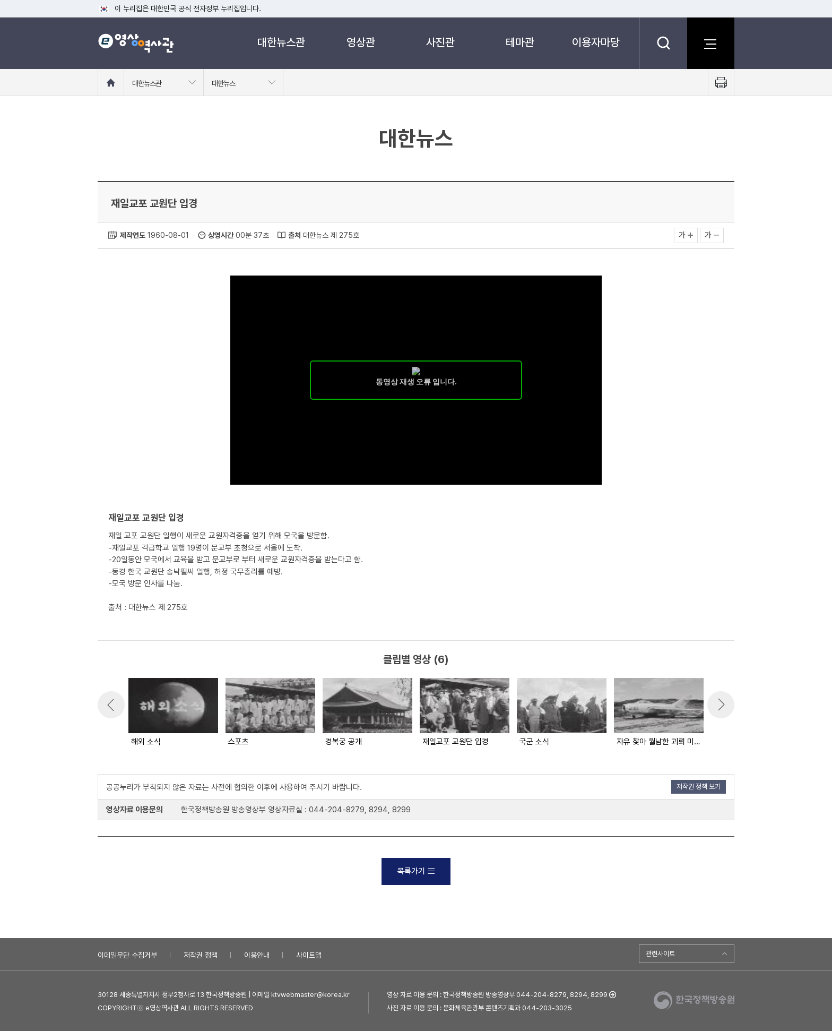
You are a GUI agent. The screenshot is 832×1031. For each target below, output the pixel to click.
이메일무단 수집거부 (127, 955)
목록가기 (416, 871)
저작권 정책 (201, 955)
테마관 (520, 42)
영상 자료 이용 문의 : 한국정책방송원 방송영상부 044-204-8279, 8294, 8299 (497, 995)
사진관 (440, 42)
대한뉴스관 (281, 42)
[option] (172, 713)
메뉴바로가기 (0, 0)
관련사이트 (660, 954)
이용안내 (257, 955)
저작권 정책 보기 (699, 787)
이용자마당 (596, 42)
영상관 (360, 42)
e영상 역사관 (136, 43)
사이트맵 (309, 955)
